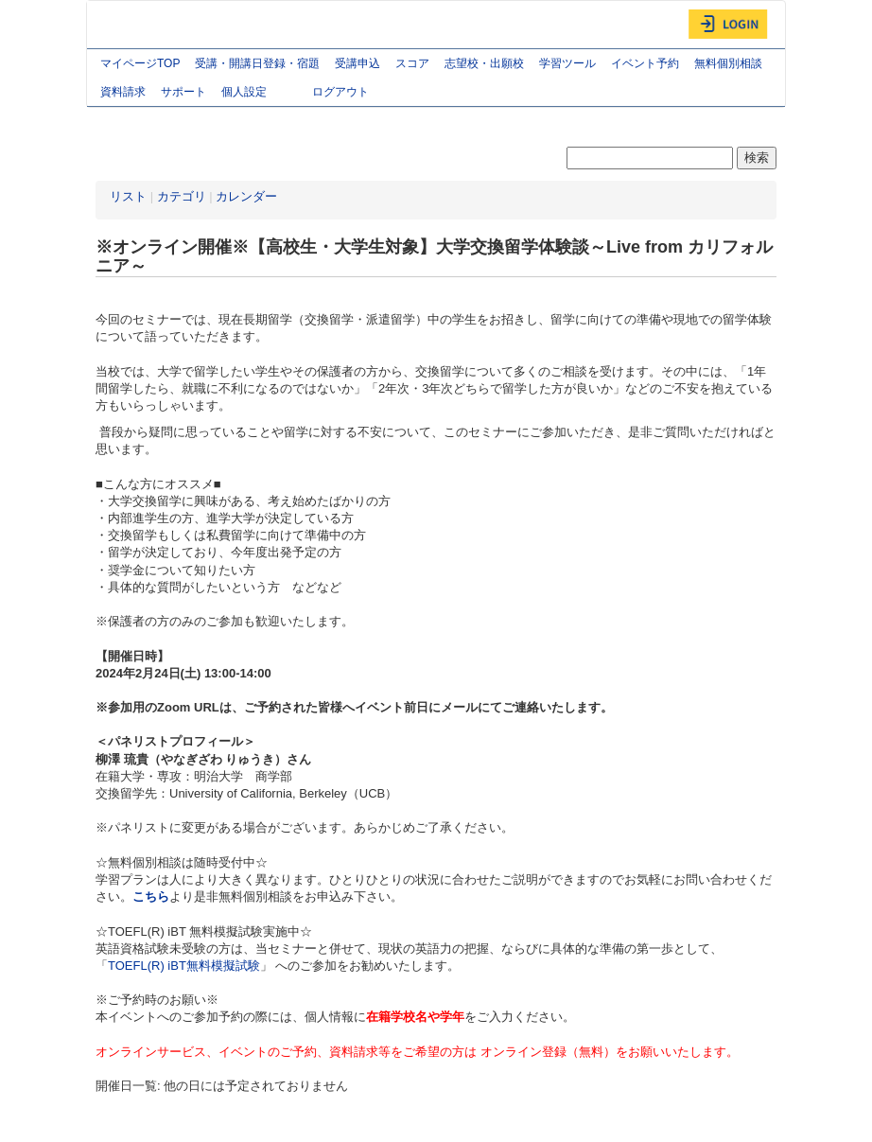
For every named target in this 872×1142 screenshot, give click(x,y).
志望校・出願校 (484, 63)
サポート (183, 91)
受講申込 (357, 63)
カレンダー (246, 196)
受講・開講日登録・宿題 (257, 63)
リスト (128, 196)
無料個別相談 (728, 63)
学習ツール (567, 63)
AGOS (134, 24)
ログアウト (340, 91)
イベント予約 (645, 63)
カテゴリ (181, 196)
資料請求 (123, 91)
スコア (412, 63)
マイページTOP (140, 63)
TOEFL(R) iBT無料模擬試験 (184, 965)
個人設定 (259, 93)
